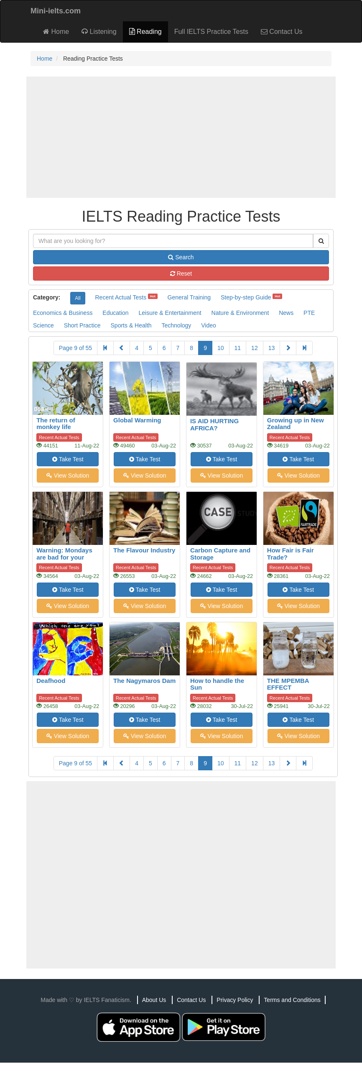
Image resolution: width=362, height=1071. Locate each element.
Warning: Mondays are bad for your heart (64, 557)
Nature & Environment (240, 312)
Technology (176, 325)
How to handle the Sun (217, 684)
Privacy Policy (235, 1000)
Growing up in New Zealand (295, 424)
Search (181, 257)
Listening (99, 31)
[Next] (288, 348)
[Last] (304, 348)
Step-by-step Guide (246, 297)
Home (56, 31)
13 (271, 348)
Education (115, 312)
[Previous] (121, 348)
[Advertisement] (181, 137)
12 (254, 348)
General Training (189, 297)
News (286, 312)
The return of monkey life (55, 424)
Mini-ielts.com (56, 11)
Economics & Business (62, 312)
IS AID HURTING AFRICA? (214, 424)
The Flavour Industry (144, 550)
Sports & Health (131, 325)
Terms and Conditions (292, 1000)
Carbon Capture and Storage (220, 554)
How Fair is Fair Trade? (290, 554)
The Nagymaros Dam (144, 680)
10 (220, 348)
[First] (105, 348)
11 (238, 348)
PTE (309, 312)
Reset (181, 273)
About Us (154, 1000)
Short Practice (82, 325)
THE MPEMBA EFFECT (288, 684)
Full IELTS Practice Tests (211, 31)
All (77, 298)
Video (208, 325)
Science (43, 325)
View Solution (67, 475)
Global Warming (137, 420)
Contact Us (282, 31)
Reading (145, 31)
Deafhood (50, 680)
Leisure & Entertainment (169, 312)
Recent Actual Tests (120, 297)
